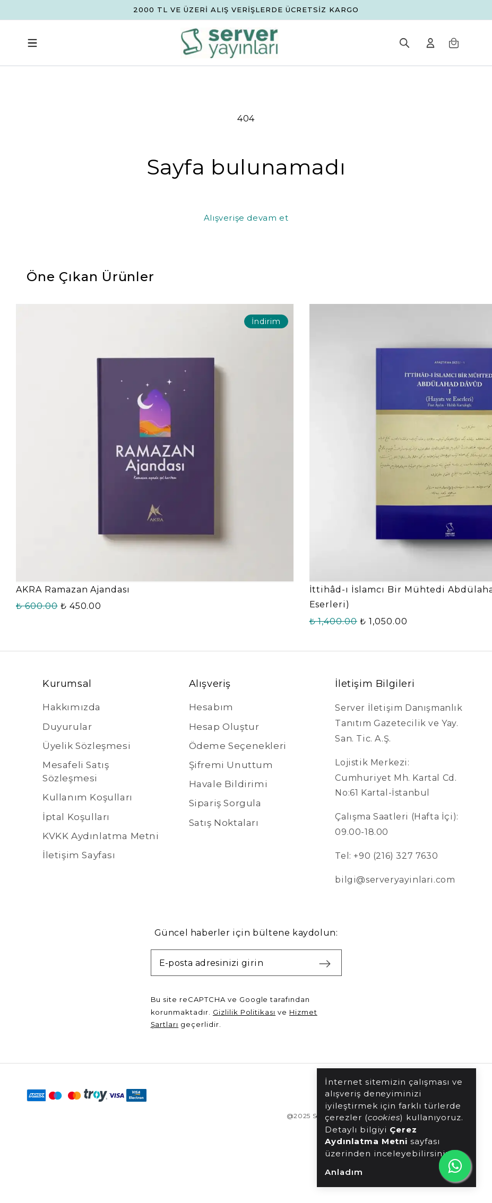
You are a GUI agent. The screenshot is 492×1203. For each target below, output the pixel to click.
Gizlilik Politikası (244, 1012)
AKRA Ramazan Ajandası (73, 590)
